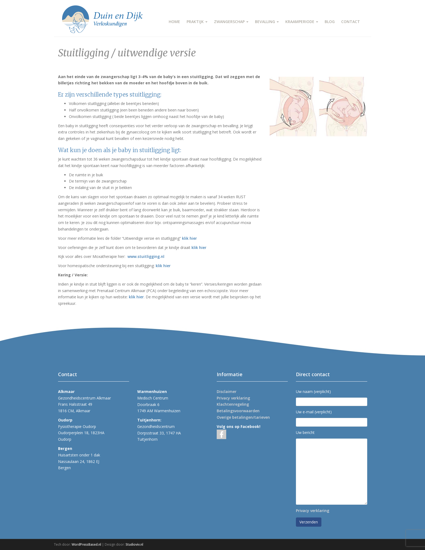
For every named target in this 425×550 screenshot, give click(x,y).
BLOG (330, 21)
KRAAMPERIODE (301, 21)
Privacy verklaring (233, 398)
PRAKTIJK (197, 21)
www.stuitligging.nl (145, 256)
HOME (174, 21)
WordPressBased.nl (86, 544)
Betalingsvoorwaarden (238, 410)
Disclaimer (227, 391)
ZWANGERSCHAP (231, 21)
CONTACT (350, 21)
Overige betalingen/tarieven (243, 417)
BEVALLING (267, 21)
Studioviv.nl (134, 544)
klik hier (189, 238)
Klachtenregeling (233, 404)
